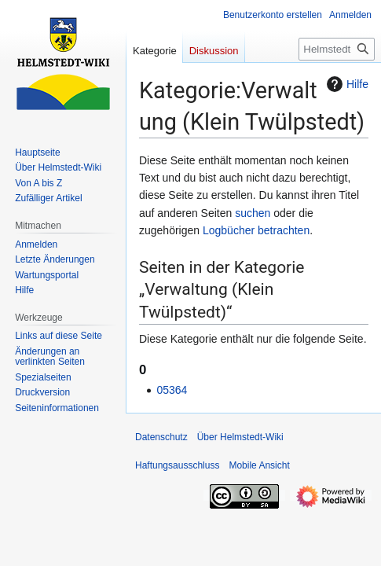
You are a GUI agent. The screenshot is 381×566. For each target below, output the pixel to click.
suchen (252, 213)
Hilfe (345, 84)
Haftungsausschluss (177, 465)
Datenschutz (161, 437)
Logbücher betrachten (256, 230)
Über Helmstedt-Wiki (240, 437)
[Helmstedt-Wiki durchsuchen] (337, 49)
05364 (171, 390)
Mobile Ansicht (259, 465)
